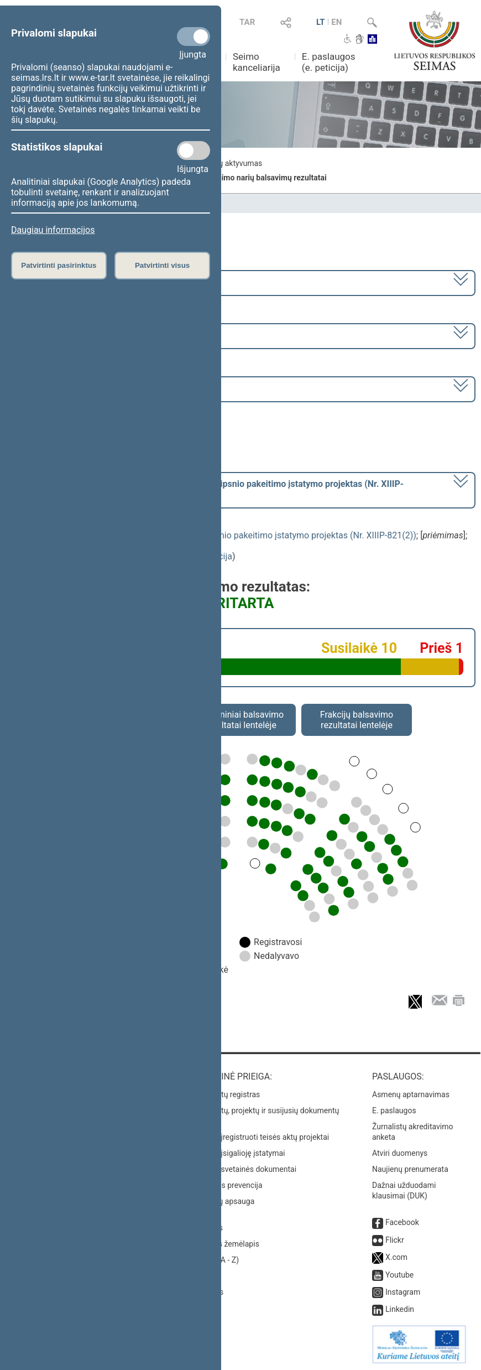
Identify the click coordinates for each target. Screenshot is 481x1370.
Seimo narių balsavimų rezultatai (269, 177)
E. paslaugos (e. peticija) (328, 62)
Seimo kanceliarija (256, 62)
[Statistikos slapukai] (193, 150)
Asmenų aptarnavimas (410, 1094)
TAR (247, 22)
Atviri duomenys (399, 1153)
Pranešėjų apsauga (222, 1201)
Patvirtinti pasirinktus (58, 265)
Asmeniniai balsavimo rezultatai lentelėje (240, 719)
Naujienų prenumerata (410, 1169)
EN (336, 22)
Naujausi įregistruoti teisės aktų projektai (259, 1137)
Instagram (402, 1292)
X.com (396, 1257)
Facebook (402, 1222)
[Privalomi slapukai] (193, 36)
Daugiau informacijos (53, 230)
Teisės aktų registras (224, 1094)
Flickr (394, 1240)
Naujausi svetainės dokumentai (243, 1169)
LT (320, 22)
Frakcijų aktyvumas (229, 163)
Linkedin (399, 1309)
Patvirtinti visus (162, 265)
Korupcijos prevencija (226, 1185)
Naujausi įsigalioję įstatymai (237, 1153)
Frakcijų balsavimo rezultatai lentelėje (357, 719)
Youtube (399, 1274)
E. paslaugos (394, 1110)
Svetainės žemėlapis (224, 1243)
